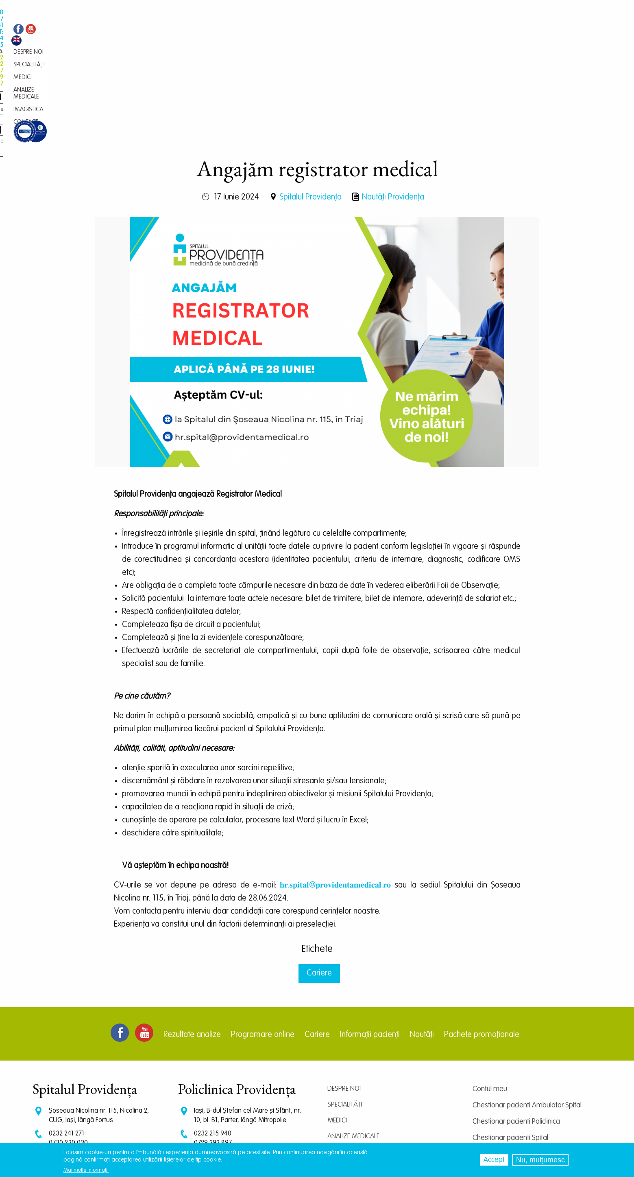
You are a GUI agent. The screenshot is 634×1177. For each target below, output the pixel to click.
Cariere (319, 889)
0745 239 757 (213, 1066)
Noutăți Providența (393, 113)
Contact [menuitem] (341, 31)
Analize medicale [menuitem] (266, 31)
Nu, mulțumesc (540, 1160)
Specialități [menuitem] (200, 31)
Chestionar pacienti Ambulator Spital (527, 1021)
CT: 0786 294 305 (73, 1074)
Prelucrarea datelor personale (517, 1102)
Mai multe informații (86, 1170)
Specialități (344, 1020)
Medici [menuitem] (229, 31)
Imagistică (344, 1068)
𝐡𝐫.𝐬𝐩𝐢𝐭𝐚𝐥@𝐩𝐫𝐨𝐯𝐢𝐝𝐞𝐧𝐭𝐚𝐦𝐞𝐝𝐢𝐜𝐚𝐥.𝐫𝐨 (335, 801)
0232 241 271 (66, 1049)
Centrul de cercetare (503, 1070)
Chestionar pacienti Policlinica (516, 1037)
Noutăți (422, 951)
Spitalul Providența (310, 113)
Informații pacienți (370, 951)
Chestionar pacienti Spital (510, 1053)
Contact (340, 1084)
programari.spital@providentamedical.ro (105, 1087)
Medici (337, 1036)
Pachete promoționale (481, 951)
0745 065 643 (213, 1074)
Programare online (262, 951)
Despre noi (344, 1004)
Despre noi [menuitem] (165, 31)
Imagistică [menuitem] (309, 31)
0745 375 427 (68, 1066)
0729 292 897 (213, 1058)
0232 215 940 (212, 1049)
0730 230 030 (68, 1058)
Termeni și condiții (498, 1086)
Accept (494, 1160)
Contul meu (490, 1004)
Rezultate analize (192, 951)
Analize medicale (353, 1052)
